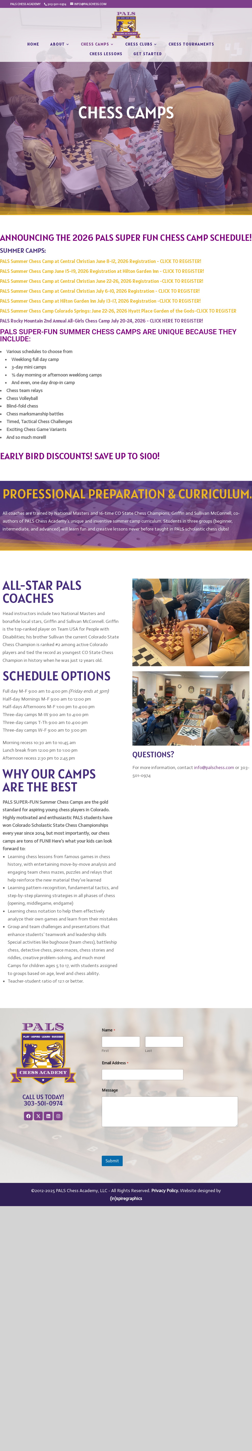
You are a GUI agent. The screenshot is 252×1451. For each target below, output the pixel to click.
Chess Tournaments (191, 45)
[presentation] (140, 1152)
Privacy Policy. (165, 1190)
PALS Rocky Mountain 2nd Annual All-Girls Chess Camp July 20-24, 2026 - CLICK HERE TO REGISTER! (101, 321)
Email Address (115, 1063)
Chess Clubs (139, 45)
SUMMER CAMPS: (23, 250)
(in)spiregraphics (126, 1198)
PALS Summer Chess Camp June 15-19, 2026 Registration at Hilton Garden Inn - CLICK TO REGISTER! (102, 271)
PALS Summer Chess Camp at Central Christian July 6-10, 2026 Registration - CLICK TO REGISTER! (100, 291)
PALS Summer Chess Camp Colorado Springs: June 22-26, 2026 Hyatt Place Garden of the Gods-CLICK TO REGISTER (118, 311)
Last (148, 1051)
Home (33, 45)
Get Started (147, 54)
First (105, 1051)
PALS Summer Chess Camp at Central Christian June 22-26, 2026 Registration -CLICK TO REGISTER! (101, 281)
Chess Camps (95, 45)
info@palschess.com (214, 767)
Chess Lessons (106, 54)
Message (110, 1090)
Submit (112, 1160)
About (57, 45)
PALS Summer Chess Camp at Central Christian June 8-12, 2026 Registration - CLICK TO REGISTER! (100, 261)
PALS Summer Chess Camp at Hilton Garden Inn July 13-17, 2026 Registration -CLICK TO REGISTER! (100, 301)
